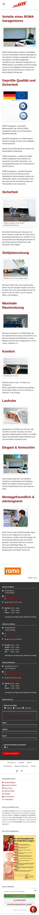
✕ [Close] (35, 890)
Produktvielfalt (17, 822)
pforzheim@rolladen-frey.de (15, 674)
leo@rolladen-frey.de (13, 636)
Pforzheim (28, 708)
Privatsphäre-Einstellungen (19, 904)
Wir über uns (12, 762)
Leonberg (18, 708)
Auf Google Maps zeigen (12, 604)
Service (29, 762)
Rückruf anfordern (11, 753)
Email (5, 736)
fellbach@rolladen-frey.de (15, 598)
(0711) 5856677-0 (12, 596)
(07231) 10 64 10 (11, 672)
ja (7, 747)
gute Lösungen (17, 817)
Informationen (7, 766)
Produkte (21, 762)
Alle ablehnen (19, 900)
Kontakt (33, 766)
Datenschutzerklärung (19, 910)
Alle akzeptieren (19, 896)
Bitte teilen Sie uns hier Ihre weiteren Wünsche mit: (19, 715)
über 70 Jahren (10, 811)
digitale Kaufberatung (21, 766)
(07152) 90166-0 (11, 633)
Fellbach (9, 708)
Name (5, 723)
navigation (4, 4)
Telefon (5, 729)
